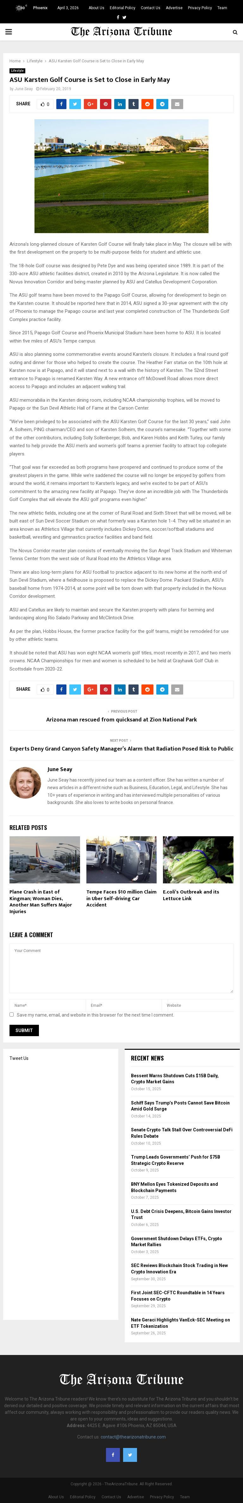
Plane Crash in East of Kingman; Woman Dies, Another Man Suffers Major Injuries (40, 902)
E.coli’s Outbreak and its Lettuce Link (191, 895)
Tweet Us (18, 1058)
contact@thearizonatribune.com (133, 1436)
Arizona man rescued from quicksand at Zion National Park (121, 720)
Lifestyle (17, 70)
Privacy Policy (200, 8)
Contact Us (150, 8)
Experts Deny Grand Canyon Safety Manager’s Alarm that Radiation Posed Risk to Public (122, 749)
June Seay (24, 89)
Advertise (174, 8)
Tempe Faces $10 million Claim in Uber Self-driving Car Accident (121, 899)
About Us (96, 8)
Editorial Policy (122, 8)
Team (222, 8)
